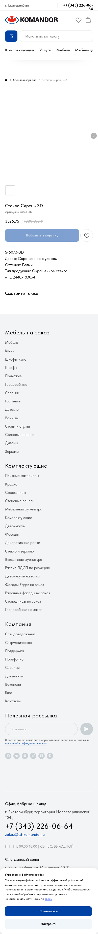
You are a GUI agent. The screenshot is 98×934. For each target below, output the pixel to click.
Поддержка (14, 651)
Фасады (12, 534)
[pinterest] (50, 756)
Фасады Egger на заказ (24, 584)
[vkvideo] (25, 756)
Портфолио (14, 659)
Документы (14, 676)
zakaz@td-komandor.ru (25, 834)
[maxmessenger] (8, 756)
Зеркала (12, 451)
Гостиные (12, 401)
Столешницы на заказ (23, 601)
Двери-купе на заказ (22, 576)
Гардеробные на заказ (23, 609)
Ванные (11, 418)
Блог (8, 692)
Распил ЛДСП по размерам (27, 568)
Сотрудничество (18, 642)
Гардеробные (16, 384)
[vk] (16, 756)
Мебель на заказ (27, 332)
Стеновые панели (19, 434)
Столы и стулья (17, 426)
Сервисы (12, 667)
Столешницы (15, 492)
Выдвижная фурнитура (23, 559)
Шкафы (11, 367)
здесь (48, 899)
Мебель (63, 50)
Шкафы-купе (15, 359)
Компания (18, 624)
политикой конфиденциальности (25, 743)
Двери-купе (15, 526)
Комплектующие (19, 50)
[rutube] (33, 756)
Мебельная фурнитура (23, 509)
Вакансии (13, 684)
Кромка (11, 484)
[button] (79, 20)
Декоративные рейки (22, 542)
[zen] (41, 756)
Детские (12, 409)
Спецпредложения (20, 634)
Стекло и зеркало (19, 551)
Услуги (45, 50)
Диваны (11, 443)
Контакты (13, 701)
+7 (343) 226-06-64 (78, 7)
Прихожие (13, 376)
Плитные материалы (22, 475)
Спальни (12, 393)
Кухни (9, 351)
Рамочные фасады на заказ (27, 593)
